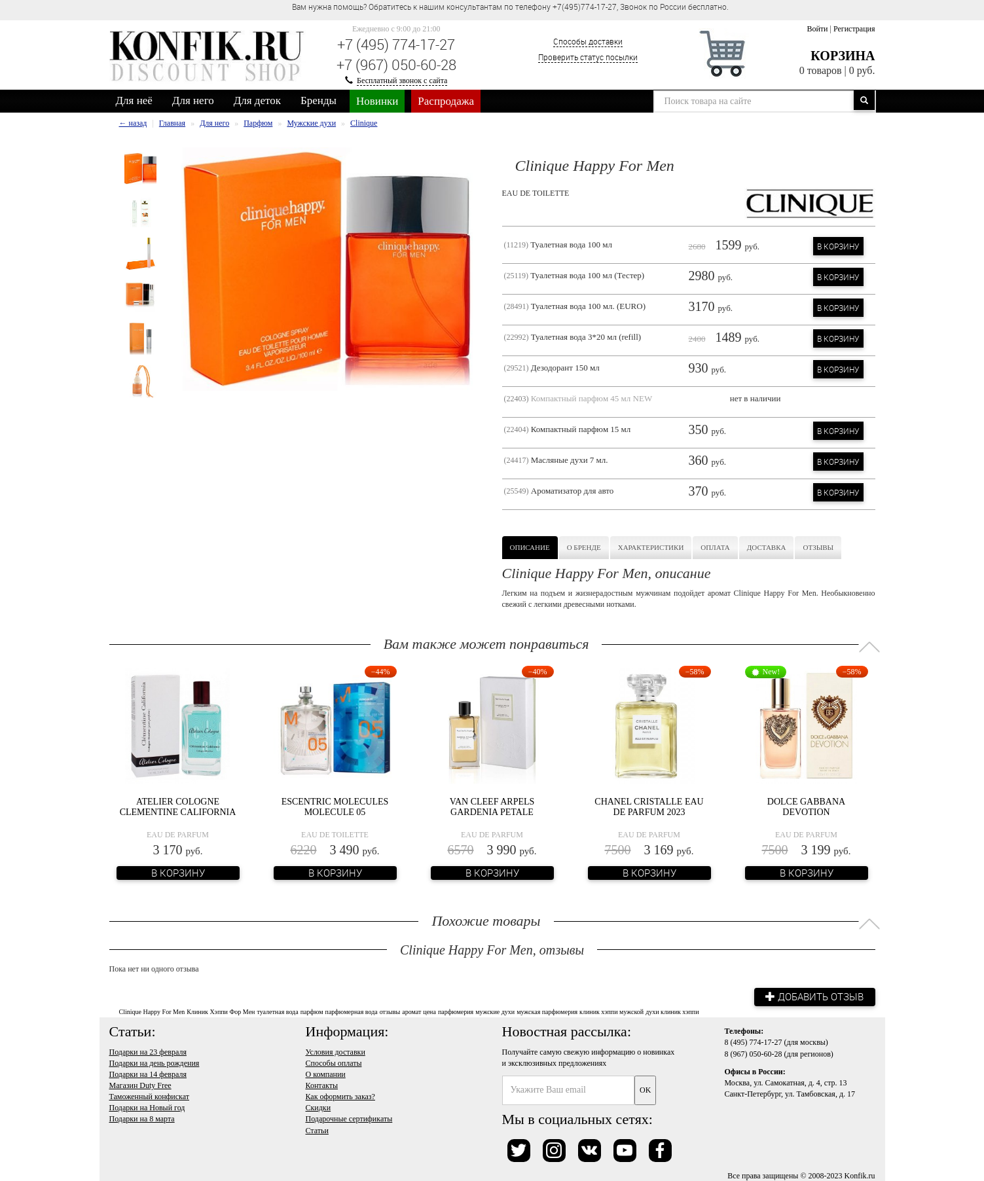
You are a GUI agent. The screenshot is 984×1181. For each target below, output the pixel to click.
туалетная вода (277, 1011)
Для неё (134, 100)
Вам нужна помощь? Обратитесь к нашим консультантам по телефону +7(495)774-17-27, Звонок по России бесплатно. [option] (510, 6)
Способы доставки (588, 41)
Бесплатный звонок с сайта (402, 80)
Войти (817, 28)
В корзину (838, 246)
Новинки (377, 101)
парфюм (312, 1011)
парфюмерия (455, 1011)
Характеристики (651, 547)
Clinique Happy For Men (152, 1011)
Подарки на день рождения (154, 1062)
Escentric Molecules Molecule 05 (335, 806)
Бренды (319, 100)
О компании (326, 1073)
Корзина (843, 55)
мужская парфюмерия (547, 1011)
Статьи (317, 1129)
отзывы (390, 1011)
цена (429, 1011)
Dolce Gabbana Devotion (806, 806)
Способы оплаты (334, 1062)
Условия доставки (335, 1051)
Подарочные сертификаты (349, 1118)
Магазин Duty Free (140, 1084)
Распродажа (446, 101)
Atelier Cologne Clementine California (178, 806)
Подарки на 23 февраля (148, 1051)
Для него (193, 100)
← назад (133, 123)
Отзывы (818, 547)
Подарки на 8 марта (142, 1118)
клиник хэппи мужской (611, 1011)
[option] (140, 168)
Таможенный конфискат (149, 1095)
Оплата (715, 547)
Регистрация (854, 28)
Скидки (318, 1107)
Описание (530, 547)
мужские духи (495, 1011)
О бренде (584, 547)
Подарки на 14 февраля (148, 1073)
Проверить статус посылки (588, 57)
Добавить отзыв (813, 996)
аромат (411, 1011)
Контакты (322, 1084)
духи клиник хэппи (672, 1011)
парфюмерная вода (351, 1011)
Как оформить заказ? (340, 1095)
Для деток (257, 100)
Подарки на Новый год (147, 1107)
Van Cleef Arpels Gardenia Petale (492, 806)
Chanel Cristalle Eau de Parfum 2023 (648, 806)
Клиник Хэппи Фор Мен (221, 1011)
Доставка (766, 547)
